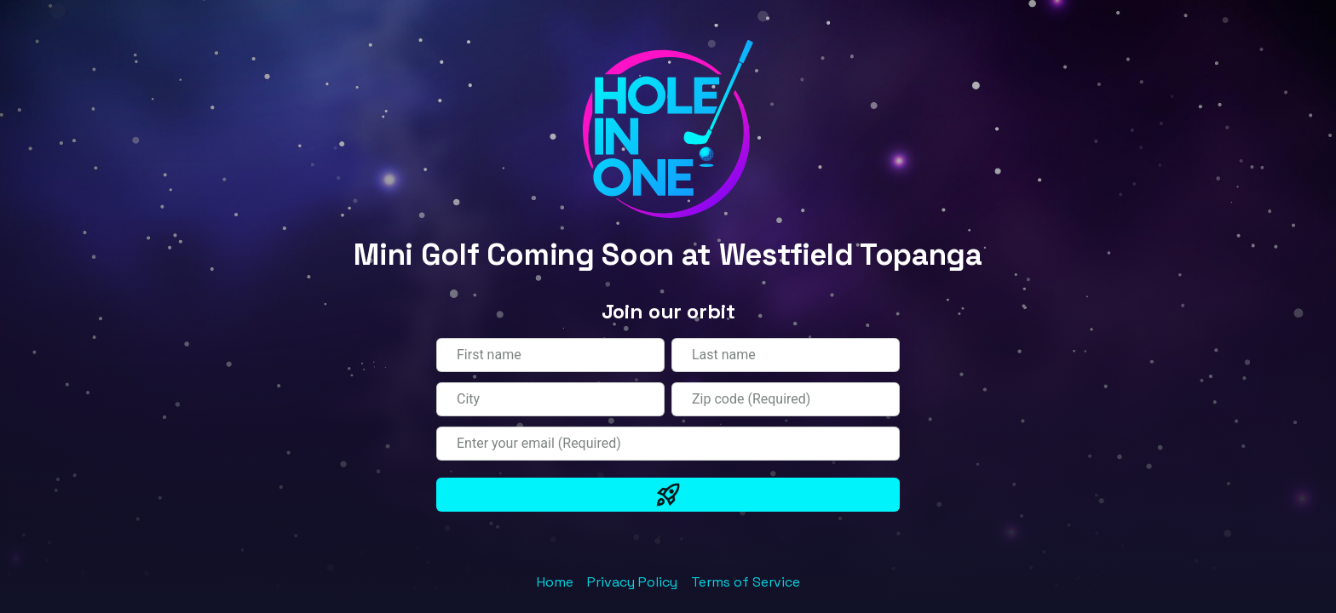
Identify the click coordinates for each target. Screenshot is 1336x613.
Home (555, 582)
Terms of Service (745, 582)
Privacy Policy (632, 582)
